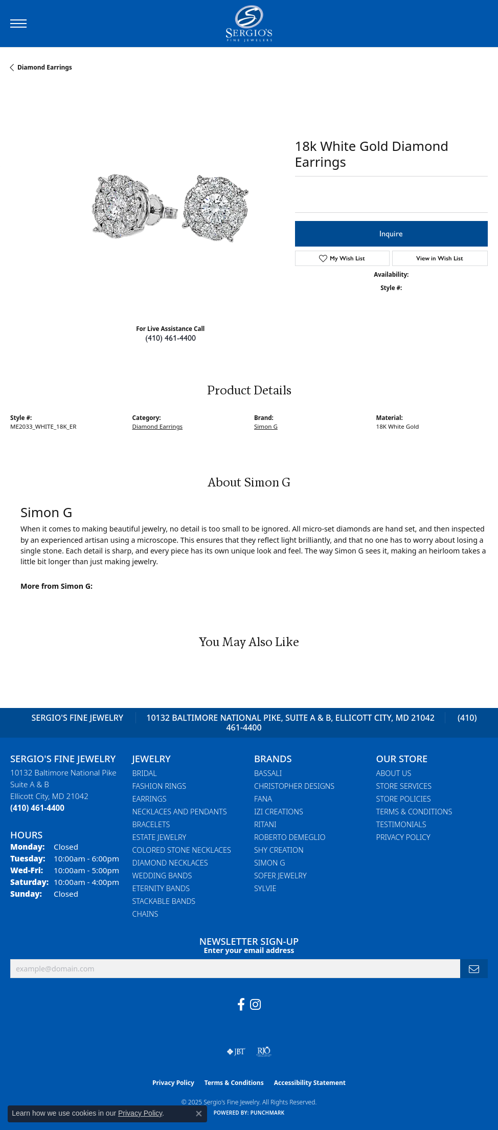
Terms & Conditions (414, 811)
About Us (394, 773)
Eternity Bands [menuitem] (161, 888)
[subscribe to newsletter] (474, 968)
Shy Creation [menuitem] (279, 850)
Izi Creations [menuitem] (278, 811)
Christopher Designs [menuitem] (294, 786)
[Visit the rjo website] (263, 1051)
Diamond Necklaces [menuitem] (170, 863)
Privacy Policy (403, 837)
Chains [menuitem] (145, 914)
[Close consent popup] (199, 1114)
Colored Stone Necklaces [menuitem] (181, 850)
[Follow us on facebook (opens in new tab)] (241, 1005)
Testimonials (401, 824)
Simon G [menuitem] (269, 863)
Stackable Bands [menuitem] (164, 901)
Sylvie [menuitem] (265, 888)
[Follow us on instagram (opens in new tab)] (255, 1005)
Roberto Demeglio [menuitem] (289, 837)
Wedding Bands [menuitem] (162, 875)
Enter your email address (249, 950)
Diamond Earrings (44, 67)
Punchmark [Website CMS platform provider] (268, 1112)
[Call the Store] (37, 808)
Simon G (266, 426)
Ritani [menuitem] (265, 824)
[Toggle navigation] (18, 23)
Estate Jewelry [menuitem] (159, 837)
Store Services (404, 786)
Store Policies (403, 799)
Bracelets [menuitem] (151, 824)
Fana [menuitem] (263, 799)
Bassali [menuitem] (268, 773)
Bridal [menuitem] (144, 773)
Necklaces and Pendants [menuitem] (179, 811)
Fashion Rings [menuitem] (159, 786)
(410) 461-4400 (170, 338)
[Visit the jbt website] (236, 1051)
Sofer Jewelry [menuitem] (280, 875)
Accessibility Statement (310, 1082)
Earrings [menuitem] (149, 799)
